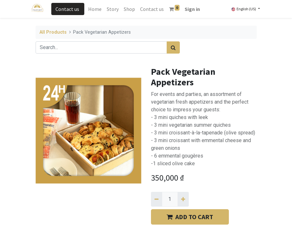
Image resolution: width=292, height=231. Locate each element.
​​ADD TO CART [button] (190, 217)
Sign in (192, 9)
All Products (53, 32)
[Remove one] (156, 199)
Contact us (67, 9)
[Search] (173, 47)
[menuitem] (95, 9)
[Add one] (183, 199)
